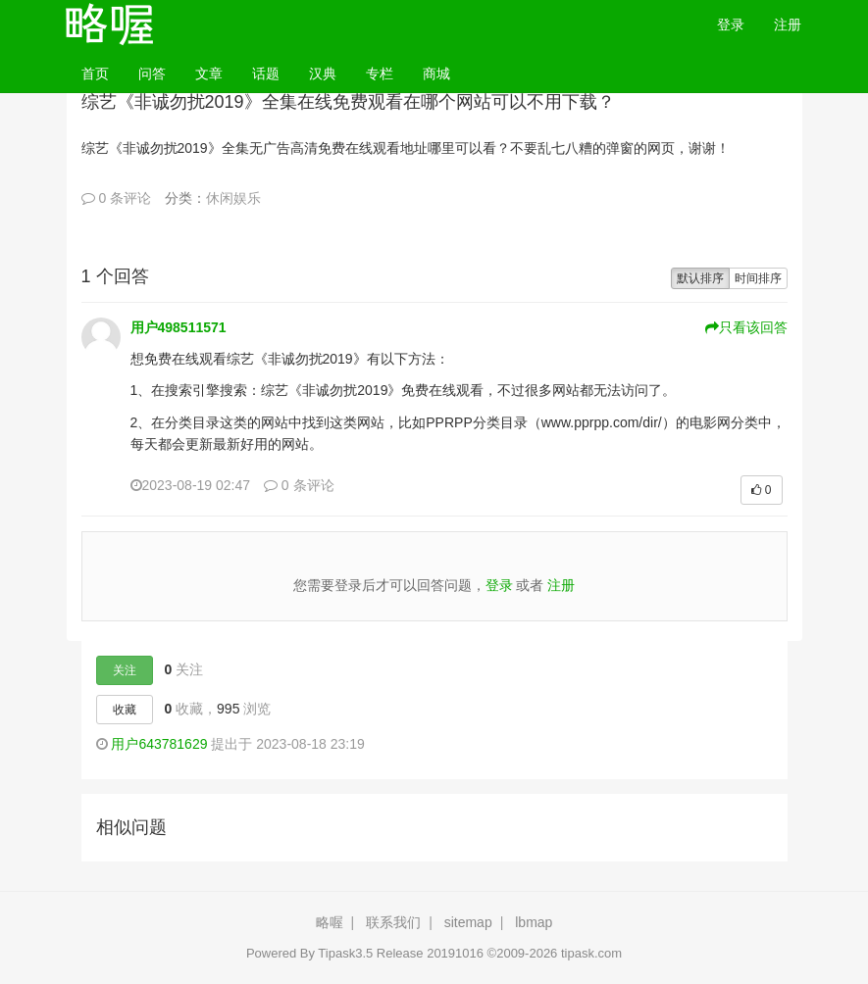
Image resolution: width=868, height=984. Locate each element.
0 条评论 (116, 198)
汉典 (322, 73)
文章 (209, 73)
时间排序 (758, 278)
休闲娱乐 (233, 198)
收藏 (124, 709)
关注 (124, 670)
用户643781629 (159, 744)
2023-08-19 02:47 (190, 485)
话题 (266, 73)
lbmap (533, 922)
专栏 (379, 73)
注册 (787, 24)
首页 (102, 72)
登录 (730, 24)
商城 (436, 73)
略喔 (329, 922)
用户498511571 (178, 327)
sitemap (468, 922)
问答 (152, 73)
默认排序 (700, 278)
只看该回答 (746, 327)
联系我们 (393, 922)
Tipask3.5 (345, 953)
